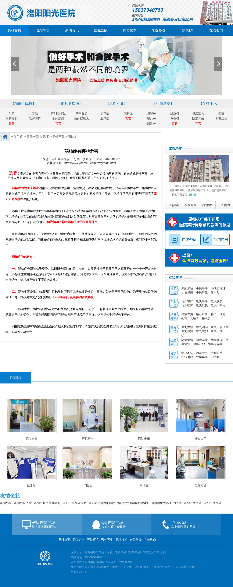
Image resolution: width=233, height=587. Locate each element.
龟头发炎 (202, 305)
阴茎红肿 (199, 344)
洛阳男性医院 (193, 503)
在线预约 (224, 205)
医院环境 (93, 539)
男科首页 (14, 30)
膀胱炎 (174, 113)
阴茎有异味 (215, 344)
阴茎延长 (221, 118)
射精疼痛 (202, 357)
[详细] (192, 194)
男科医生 (107, 539)
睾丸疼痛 (187, 327)
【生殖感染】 (163, 104)
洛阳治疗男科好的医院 (167, 503)
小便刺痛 (187, 292)
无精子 (194, 318)
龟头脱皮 (217, 301)
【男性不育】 (116, 104)
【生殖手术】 (210, 104)
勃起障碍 (35, 118)
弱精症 (128, 113)
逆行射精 (187, 357)
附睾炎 (151, 113)
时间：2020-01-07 (108, 159)
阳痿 (12, 113)
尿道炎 (151, 123)
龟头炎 (174, 118)
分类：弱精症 (83, 159)
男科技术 (121, 539)
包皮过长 (198, 113)
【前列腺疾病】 (70, 104)
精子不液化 (218, 314)
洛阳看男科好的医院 (102, 503)
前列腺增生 (58, 113)
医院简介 (43, 30)
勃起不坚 (187, 353)
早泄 (35, 113)
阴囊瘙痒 (217, 340)
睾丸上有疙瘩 (220, 327)
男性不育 (58, 136)
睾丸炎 (151, 118)
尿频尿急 (187, 288)
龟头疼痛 (202, 301)
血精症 (104, 118)
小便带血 (202, 292)
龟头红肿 (187, 305)
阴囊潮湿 (187, 340)
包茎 (221, 113)
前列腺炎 (81, 113)
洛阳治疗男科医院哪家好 (133, 503)
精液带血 (202, 314)
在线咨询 (216, 30)
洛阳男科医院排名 (74, 503)
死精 (184, 318)
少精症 (104, 113)
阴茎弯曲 (198, 118)
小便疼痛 (202, 288)
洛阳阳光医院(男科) (36, 136)
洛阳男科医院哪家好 (47, 503)
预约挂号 (187, 30)
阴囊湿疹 (202, 340)
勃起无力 (202, 353)
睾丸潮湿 (202, 327)
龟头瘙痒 (187, 301)
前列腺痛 (58, 118)
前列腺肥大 (81, 118)
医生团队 (101, 30)
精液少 (206, 318)
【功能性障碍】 (23, 104)
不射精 (215, 357)
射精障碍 (12, 118)
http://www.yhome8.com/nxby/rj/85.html (90, 163)
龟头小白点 (218, 305)
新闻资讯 (72, 30)
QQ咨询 (173, 205)
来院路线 (158, 30)
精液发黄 (187, 314)
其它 (12, 123)
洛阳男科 (6, 503)
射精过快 (217, 353)
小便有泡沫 (218, 288)
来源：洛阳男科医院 (56, 159)
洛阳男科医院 (23, 503)
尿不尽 (215, 292)
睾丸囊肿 (202, 331)
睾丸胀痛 (187, 331)
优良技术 (129, 30)
